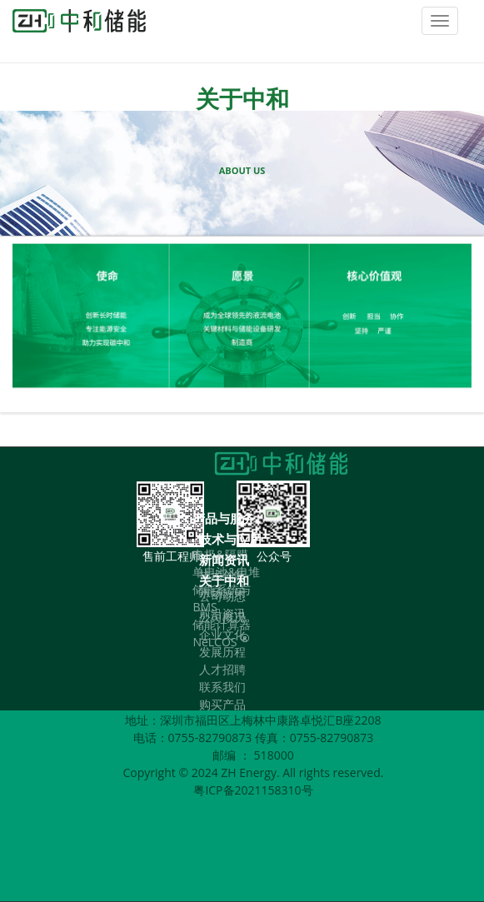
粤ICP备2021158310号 (252, 790)
